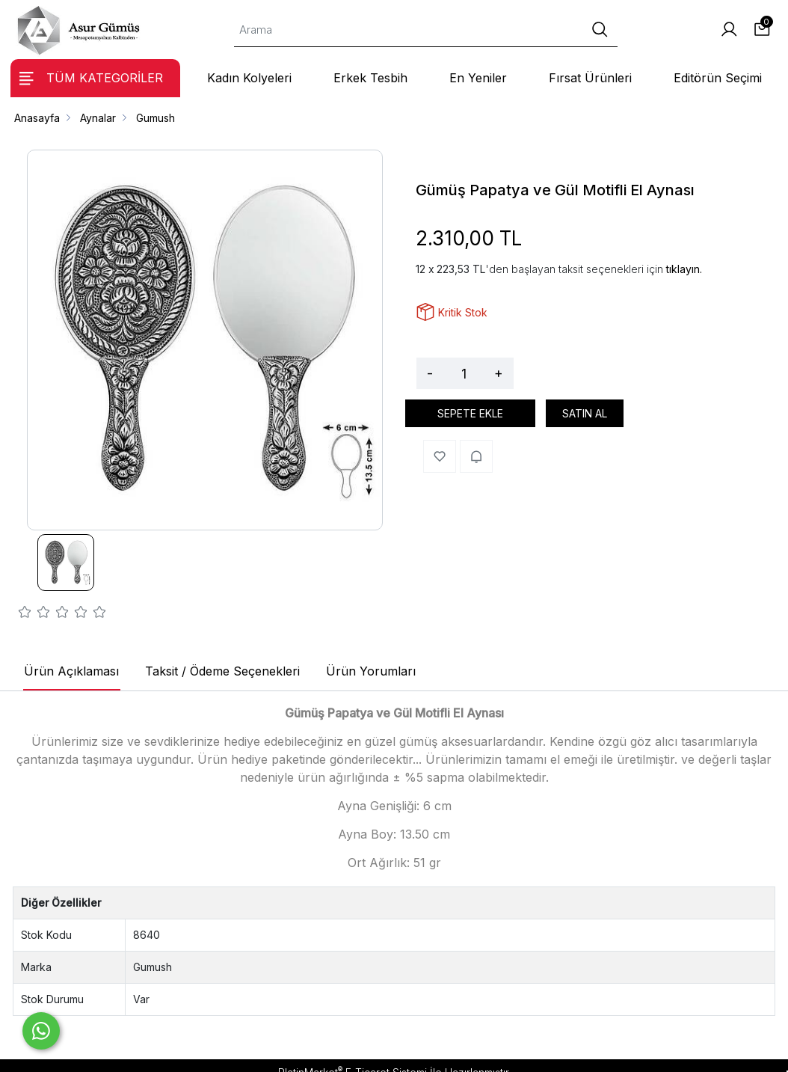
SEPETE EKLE (470, 413)
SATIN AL (584, 413)
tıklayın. (684, 269)
